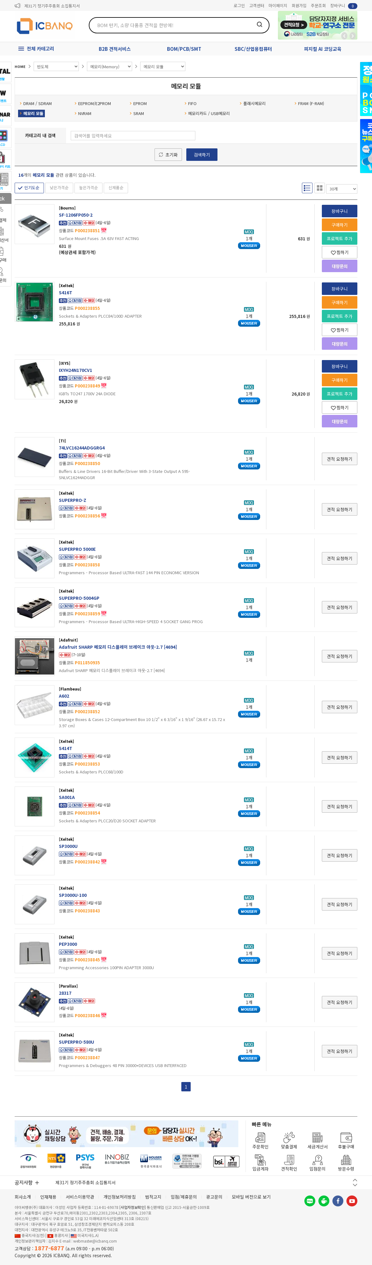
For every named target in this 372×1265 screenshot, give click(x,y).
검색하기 (202, 155)
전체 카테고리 (40, 48)
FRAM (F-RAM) (309, 103)
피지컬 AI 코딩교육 (322, 49)
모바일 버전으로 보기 (251, 1197)
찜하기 (340, 252)
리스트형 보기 (307, 188)
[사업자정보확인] (132, 1207)
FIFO (190, 103)
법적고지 (153, 1197)
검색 (259, 24)
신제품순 (115, 187)
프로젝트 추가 (339, 238)
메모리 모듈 (31, 113)
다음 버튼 (355, 1185)
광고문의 (214, 1197)
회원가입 (299, 5)
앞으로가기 (353, 36)
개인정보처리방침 (119, 1197)
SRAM (137, 113)
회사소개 (23, 1197)
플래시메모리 (253, 103)
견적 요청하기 (339, 459)
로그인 (239, 5)
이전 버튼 (355, 1180)
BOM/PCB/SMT (184, 49)
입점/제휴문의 (184, 1197)
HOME (20, 66)
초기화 (171, 155)
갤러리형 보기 (319, 188)
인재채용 (48, 1197)
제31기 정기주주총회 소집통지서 (52, 6)
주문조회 (318, 5)
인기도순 (31, 187)
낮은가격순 (59, 187)
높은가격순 (88, 187)
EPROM (138, 103)
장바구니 (343, 5)
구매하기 (339, 225)
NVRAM (82, 113)
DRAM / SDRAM (36, 103)
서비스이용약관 (80, 1197)
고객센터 (256, 5)
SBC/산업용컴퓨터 (253, 49)
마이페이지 (278, 5)
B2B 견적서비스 (115, 49)
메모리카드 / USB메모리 (207, 113)
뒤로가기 (344, 36)
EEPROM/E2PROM (92, 103)
